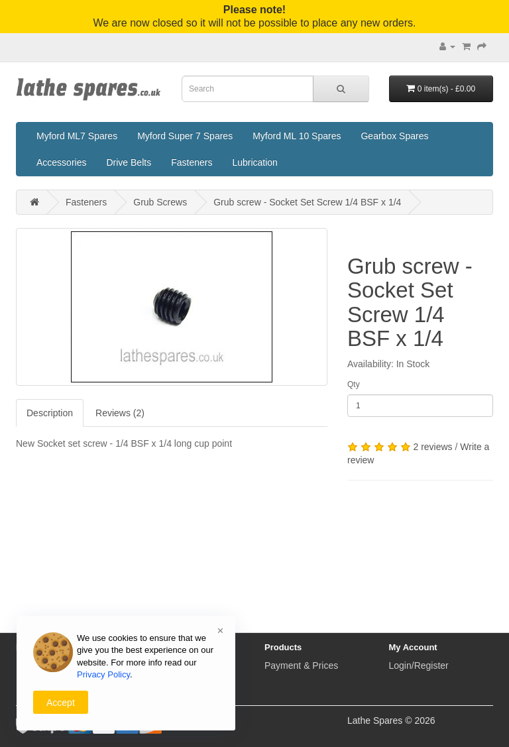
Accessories (61, 162)
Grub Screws (160, 202)
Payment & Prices (301, 665)
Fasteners (191, 162)
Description (50, 413)
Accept (60, 702)
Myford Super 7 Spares (185, 136)
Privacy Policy (103, 674)
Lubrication (255, 162)
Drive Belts (128, 162)
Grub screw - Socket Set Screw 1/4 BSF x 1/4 (307, 202)
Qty (353, 384)
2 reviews (432, 446)
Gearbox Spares (394, 136)
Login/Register (419, 665)
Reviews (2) (119, 413)
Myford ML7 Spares (76, 136)
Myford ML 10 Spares (297, 136)
